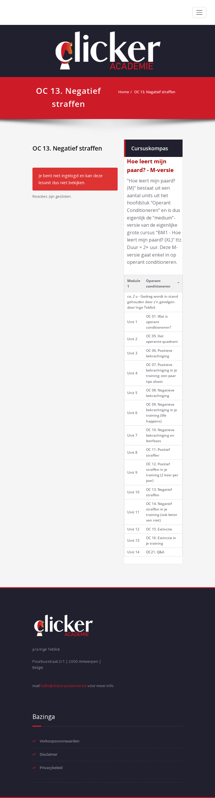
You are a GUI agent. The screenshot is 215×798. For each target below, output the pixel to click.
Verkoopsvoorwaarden (59, 741)
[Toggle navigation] (199, 12)
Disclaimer (48, 754)
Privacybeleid (51, 767)
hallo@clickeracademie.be (64, 685)
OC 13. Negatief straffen (154, 91)
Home (123, 91)
